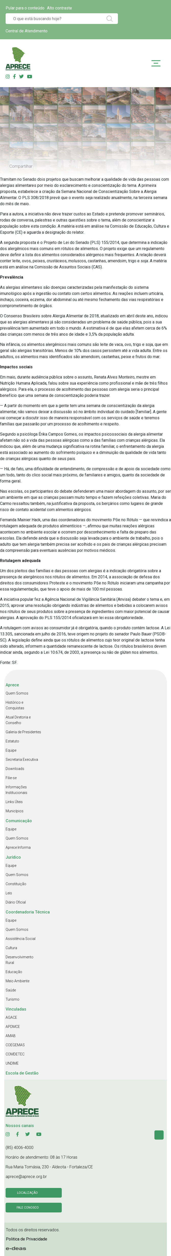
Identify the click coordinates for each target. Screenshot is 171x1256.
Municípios (14, 811)
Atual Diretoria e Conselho (18, 720)
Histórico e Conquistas (15, 705)
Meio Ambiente (17, 981)
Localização (27, 1193)
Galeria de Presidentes (23, 732)
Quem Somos (17, 693)
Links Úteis (14, 802)
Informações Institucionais (16, 790)
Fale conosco (28, 1207)
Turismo (12, 999)
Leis (9, 893)
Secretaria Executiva (22, 759)
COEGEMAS (15, 1045)
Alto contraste (59, 8)
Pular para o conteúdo (25, 8)
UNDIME (12, 1063)
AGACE (11, 1017)
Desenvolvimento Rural (19, 960)
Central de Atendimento (26, 31)
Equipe (11, 750)
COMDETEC (15, 1054)
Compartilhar (20, 166)
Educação (14, 972)
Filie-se (11, 778)
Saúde (11, 990)
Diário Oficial (16, 902)
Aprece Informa (18, 847)
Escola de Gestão (22, 1073)
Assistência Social (20, 939)
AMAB (11, 1036)
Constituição (16, 884)
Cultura (11, 948)
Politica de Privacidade (26, 1239)
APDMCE (13, 1027)
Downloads (15, 769)
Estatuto (12, 741)
